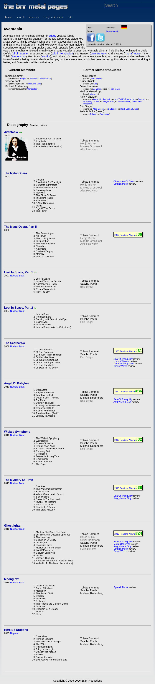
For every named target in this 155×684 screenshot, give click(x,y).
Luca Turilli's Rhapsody (124, 99)
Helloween (93, 94)
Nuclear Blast (17, 275)
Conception (32, 89)
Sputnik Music (120, 183)
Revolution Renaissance (40, 78)
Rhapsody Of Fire (91, 101)
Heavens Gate (34, 84)
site (70, 17)
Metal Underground (123, 363)
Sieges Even (108, 101)
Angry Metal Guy (122, 401)
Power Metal (112, 31)
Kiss (95, 84)
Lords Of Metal (121, 361)
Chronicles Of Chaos (124, 181)
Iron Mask (115, 89)
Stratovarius (19, 56)
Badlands (112, 109)
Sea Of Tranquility (123, 359)
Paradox (141, 99)
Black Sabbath (126, 109)
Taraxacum (104, 114)
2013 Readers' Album (124, 488)
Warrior (46, 56)
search (20, 17)
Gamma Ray (98, 53)
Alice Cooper (98, 109)
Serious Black (124, 101)
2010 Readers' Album (124, 392)
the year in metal (54, 17)
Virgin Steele (20, 53)
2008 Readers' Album (124, 351)
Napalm (14, 633)
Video (44, 125)
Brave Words (120, 366)
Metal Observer (121, 544)
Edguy (52, 35)
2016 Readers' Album (124, 534)
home (8, 17)
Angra (128, 53)
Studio (33, 125)
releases (34, 17)
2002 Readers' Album (124, 235)
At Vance (97, 89)
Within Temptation (62, 53)
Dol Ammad (104, 99)
